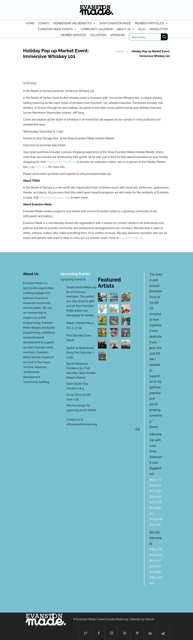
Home (120, 51)
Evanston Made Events (57, 29)
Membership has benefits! (74, 23)
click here (41, 167)
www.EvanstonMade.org (113, 619)
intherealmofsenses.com (54, 197)
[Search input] (145, 36)
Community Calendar (96, 29)
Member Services (73, 35)
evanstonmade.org (131, 237)
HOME (30, 23)
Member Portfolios (151, 23)
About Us (125, 29)
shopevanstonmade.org (61, 161)
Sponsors (117, 35)
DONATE (43, 23)
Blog (142, 29)
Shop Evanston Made (115, 23)
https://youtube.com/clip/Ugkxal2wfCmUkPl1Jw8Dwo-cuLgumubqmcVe (156, 502)
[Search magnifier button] (164, 37)
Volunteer (98, 35)
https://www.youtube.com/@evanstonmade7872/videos (155, 566)
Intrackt (149, 619)
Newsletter (159, 29)
